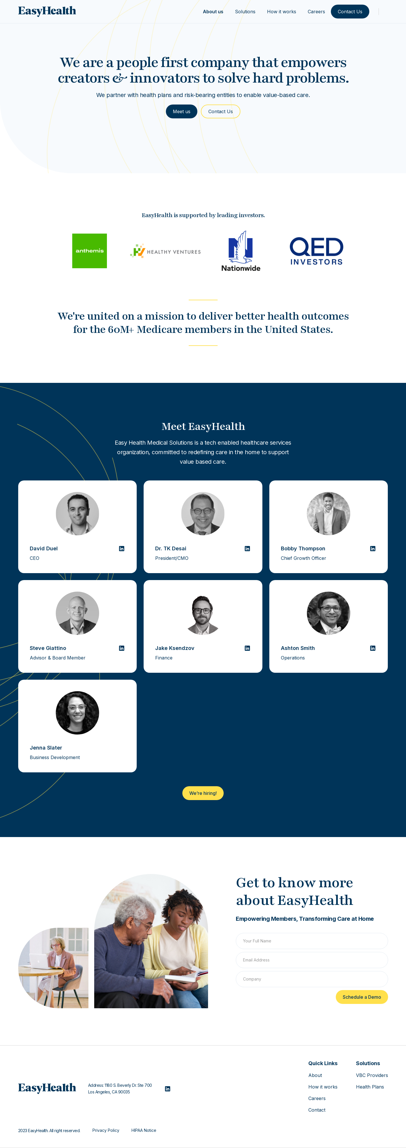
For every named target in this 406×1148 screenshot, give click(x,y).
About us (213, 11)
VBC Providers (372, 1075)
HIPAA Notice (143, 1130)
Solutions (245, 11)
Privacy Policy (105, 1130)
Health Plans (370, 1087)
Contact (316, 1110)
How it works (281, 11)
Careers (316, 11)
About (315, 1075)
